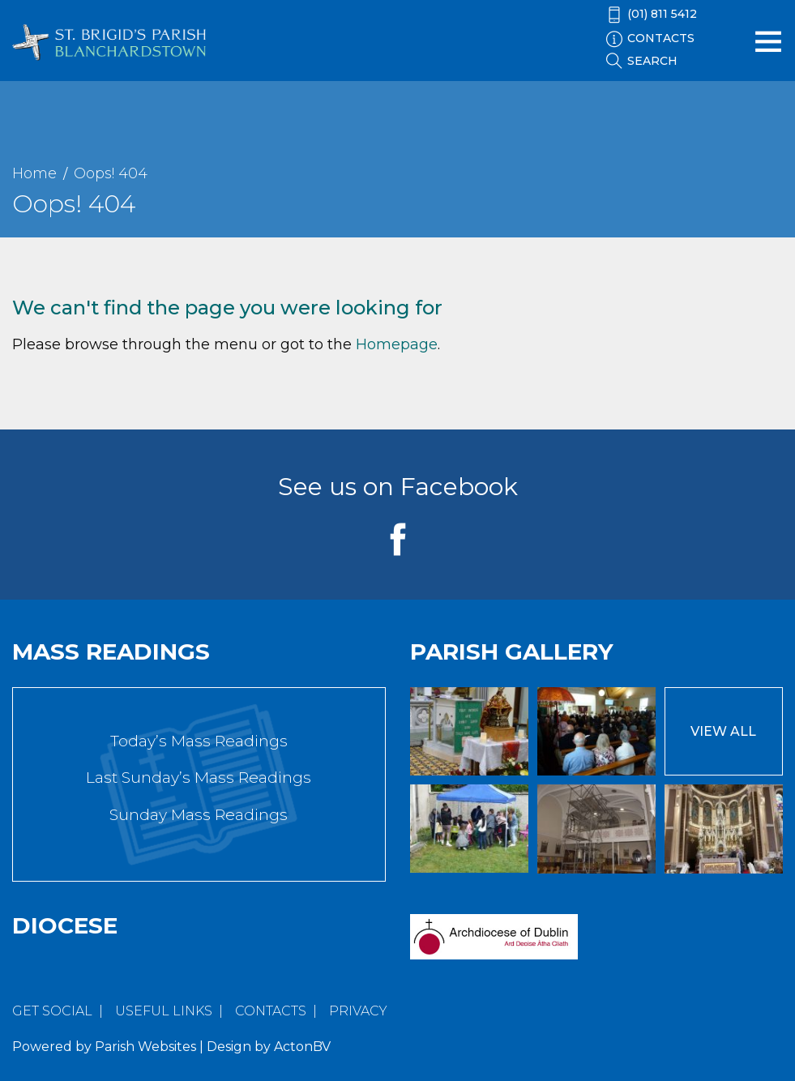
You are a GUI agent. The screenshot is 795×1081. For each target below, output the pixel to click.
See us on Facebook (398, 487)
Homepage (397, 344)
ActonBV (302, 1046)
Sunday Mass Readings (198, 814)
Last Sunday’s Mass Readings (198, 777)
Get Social (52, 1011)
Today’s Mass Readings (199, 741)
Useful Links (163, 1011)
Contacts (270, 1011)
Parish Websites (145, 1046)
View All (723, 731)
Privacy (358, 1011)
